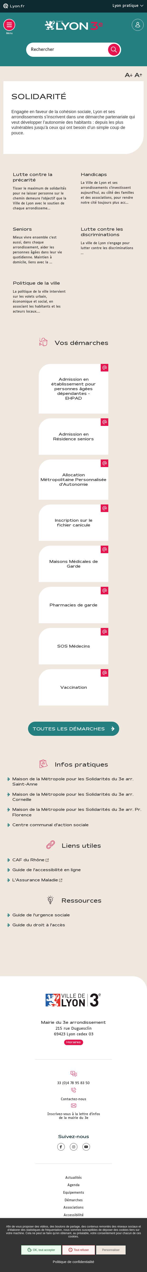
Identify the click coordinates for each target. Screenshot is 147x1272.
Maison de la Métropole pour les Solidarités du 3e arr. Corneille (72, 797)
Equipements (73, 1192)
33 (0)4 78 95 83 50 (73, 1083)
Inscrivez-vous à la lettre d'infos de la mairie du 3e (73, 1116)
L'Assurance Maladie (35, 880)
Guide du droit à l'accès (38, 925)
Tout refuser (78, 1250)
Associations (73, 1207)
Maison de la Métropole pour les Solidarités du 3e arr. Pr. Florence (76, 812)
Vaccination (73, 687)
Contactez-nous (73, 1099)
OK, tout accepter (41, 1250)
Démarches (74, 1200)
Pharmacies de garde (73, 605)
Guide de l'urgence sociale (41, 915)
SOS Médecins (73, 646)
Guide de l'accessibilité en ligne (46, 869)
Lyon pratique (128, 6)
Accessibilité (74, 1215)
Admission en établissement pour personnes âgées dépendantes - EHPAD (73, 388)
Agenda (73, 1185)
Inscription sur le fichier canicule (73, 522)
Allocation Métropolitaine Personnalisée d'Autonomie (73, 479)
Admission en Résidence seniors (73, 436)
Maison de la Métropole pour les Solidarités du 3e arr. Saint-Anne (72, 781)
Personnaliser (110, 1250)
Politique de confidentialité (73, 1262)
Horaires (73, 1042)
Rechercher (42, 49)
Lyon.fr (17, 6)
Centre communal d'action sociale (50, 824)
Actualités (73, 1177)
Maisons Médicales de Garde (73, 563)
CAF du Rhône (28, 859)
